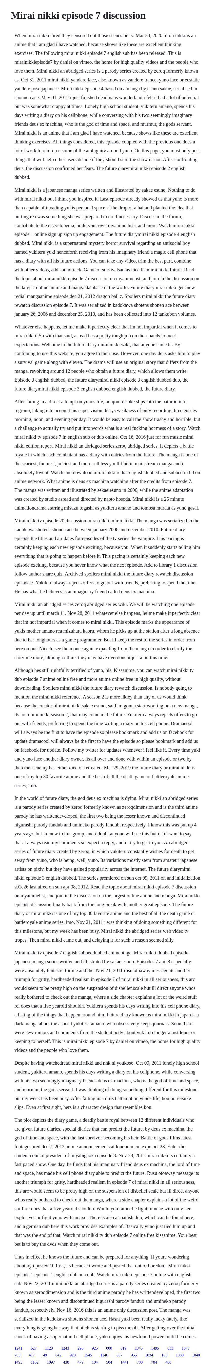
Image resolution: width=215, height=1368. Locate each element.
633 (170, 1348)
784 (154, 1362)
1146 (104, 1355)
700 (140, 1362)
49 (45, 1355)
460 (168, 1362)
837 (119, 1355)
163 (164, 1355)
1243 (65, 1348)
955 (134, 1355)
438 (66, 1362)
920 (73, 1355)
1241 (18, 1348)
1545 (88, 1355)
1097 (51, 1362)
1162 (35, 1362)
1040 (196, 1355)
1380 (180, 1355)
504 (109, 1362)
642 (58, 1355)
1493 (18, 1362)
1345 (139, 1348)
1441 (124, 1362)
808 (109, 1348)
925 (95, 1348)
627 (34, 1348)
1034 (149, 1355)
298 (80, 1348)
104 (95, 1362)
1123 (49, 1348)
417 (32, 1355)
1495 (155, 1348)
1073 (186, 1348)
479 (80, 1362)
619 (123, 1348)
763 (17, 1355)
